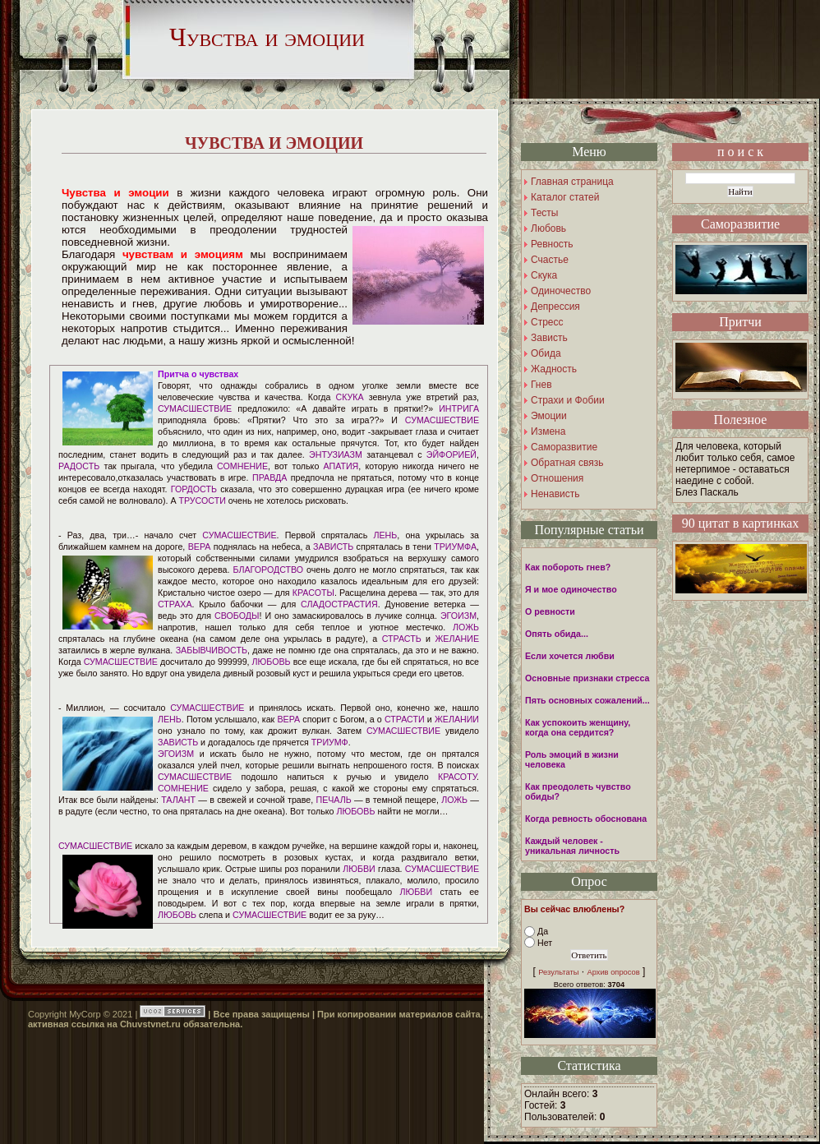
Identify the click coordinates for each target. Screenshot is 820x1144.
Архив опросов (613, 972)
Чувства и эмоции (267, 37)
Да (542, 931)
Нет (544, 943)
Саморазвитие (740, 224)
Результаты (558, 972)
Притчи (740, 322)
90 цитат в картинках (740, 523)
